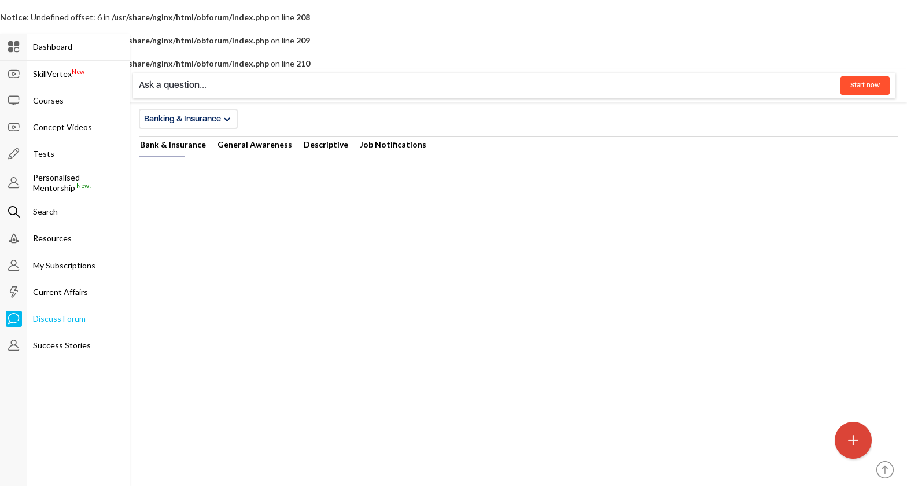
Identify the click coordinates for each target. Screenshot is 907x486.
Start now (865, 85)
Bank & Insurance (173, 144)
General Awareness (254, 144)
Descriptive (326, 144)
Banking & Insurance (187, 118)
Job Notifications (393, 144)
